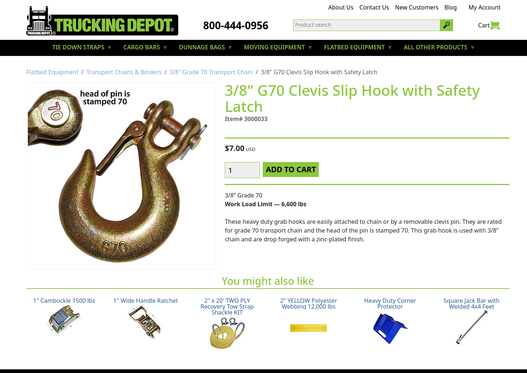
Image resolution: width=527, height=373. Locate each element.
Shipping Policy (146, 357)
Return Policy (191, 357)
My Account (484, 7)
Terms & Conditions (286, 357)
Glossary (331, 357)
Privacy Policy (233, 357)
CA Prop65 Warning (375, 357)
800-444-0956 (235, 25)
